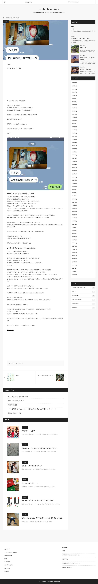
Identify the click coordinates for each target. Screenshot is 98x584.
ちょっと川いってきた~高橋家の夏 (18, 396)
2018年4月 (74, 214)
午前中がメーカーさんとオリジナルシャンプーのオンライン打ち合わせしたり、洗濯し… (87, 73)
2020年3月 (74, 142)
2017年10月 (74, 233)
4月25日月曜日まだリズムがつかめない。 (87, 58)
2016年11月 (74, 268)
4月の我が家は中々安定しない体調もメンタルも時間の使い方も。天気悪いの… (87, 64)
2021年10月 (74, 101)
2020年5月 (74, 136)
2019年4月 (74, 177)
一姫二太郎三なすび (83, 300)
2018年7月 (74, 205)
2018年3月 (74, 218)
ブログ (7, 17)
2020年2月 (74, 145)
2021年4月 (74, 111)
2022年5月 (74, 89)
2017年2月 (74, 258)
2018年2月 (74, 221)
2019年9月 (74, 161)
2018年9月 (74, 199)
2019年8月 (74, 164)
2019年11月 (74, 155)
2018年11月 (74, 192)
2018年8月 (74, 202)
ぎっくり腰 (20, 363)
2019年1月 (74, 186)
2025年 (72, 29)
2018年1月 (74, 224)
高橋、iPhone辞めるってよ (16, 401)
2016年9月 (74, 274)
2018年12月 (74, 189)
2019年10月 (74, 158)
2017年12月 (74, 227)
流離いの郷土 (83, 48)
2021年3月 (74, 114)
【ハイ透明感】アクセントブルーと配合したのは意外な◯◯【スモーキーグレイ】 (32, 409)
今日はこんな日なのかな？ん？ (32, 466)
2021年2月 (74, 117)
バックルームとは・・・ (30, 483)
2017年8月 (74, 240)
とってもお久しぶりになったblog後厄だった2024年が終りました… (83, 32)
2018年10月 (74, 196)
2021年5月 (74, 108)
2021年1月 (74, 120)
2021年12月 (74, 98)
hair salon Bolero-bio (73, 2)
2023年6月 (74, 86)
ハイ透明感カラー (8, 555)
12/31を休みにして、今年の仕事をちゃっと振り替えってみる (42, 518)
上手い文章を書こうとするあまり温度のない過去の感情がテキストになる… (83, 41)
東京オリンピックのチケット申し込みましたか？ (38, 500)
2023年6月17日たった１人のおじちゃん (80, 38)
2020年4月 (74, 139)
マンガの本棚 (83, 296)
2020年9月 (74, 126)
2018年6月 (74, 208)
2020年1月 (74, 148)
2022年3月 (74, 95)
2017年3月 (74, 255)
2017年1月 (74, 262)
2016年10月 (74, 271)
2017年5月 (74, 249)
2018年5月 (74, 211)
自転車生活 (83, 308)
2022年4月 (74, 92)
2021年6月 (74, 104)
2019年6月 (74, 170)
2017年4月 (74, 252)
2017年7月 (74, 243)
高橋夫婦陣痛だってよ (14, 413)
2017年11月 (74, 230)
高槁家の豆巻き (12, 405)
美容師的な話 (83, 304)
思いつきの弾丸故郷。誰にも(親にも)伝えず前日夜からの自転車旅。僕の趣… (87, 52)
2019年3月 (74, 180)
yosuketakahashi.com (49, 9)
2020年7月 (74, 133)
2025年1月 (74, 82)
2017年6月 (74, 246)
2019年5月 (74, 174)
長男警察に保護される (85, 69)
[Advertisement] (35, 85)
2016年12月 (74, 265)
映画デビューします (28, 431)
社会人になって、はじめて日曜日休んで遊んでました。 (40, 448)
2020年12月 (74, 123)
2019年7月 (74, 167)
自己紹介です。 (28, 2)
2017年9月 (74, 236)
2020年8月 (74, 130)
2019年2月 (74, 183)
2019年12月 (74, 152)
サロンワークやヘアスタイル (83, 288)
